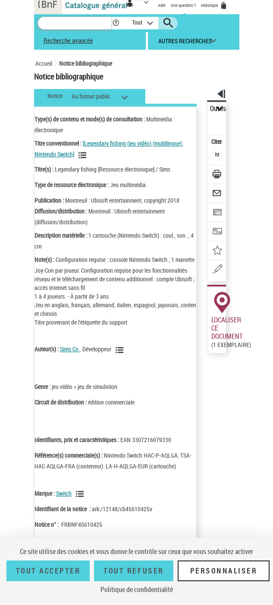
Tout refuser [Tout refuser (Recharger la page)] (133, 571)
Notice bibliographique (85, 63)
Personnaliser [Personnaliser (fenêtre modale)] (223, 571)
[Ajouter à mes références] (217, 251)
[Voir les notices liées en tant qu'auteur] (121, 350)
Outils (218, 108)
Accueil (43, 63)
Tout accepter (48, 571)
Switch (64, 493)
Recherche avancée (68, 40)
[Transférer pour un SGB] (217, 232)
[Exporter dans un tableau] (217, 213)
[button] (116, 23)
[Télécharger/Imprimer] (217, 175)
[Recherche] (74, 23)
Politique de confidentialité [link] (136, 589)
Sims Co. (70, 349)
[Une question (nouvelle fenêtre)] (217, 270)
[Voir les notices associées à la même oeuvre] (83, 155)
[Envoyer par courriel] (217, 194)
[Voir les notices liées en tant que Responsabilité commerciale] (81, 494)
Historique (210, 5)
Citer (217, 141)
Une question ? (183, 5)
